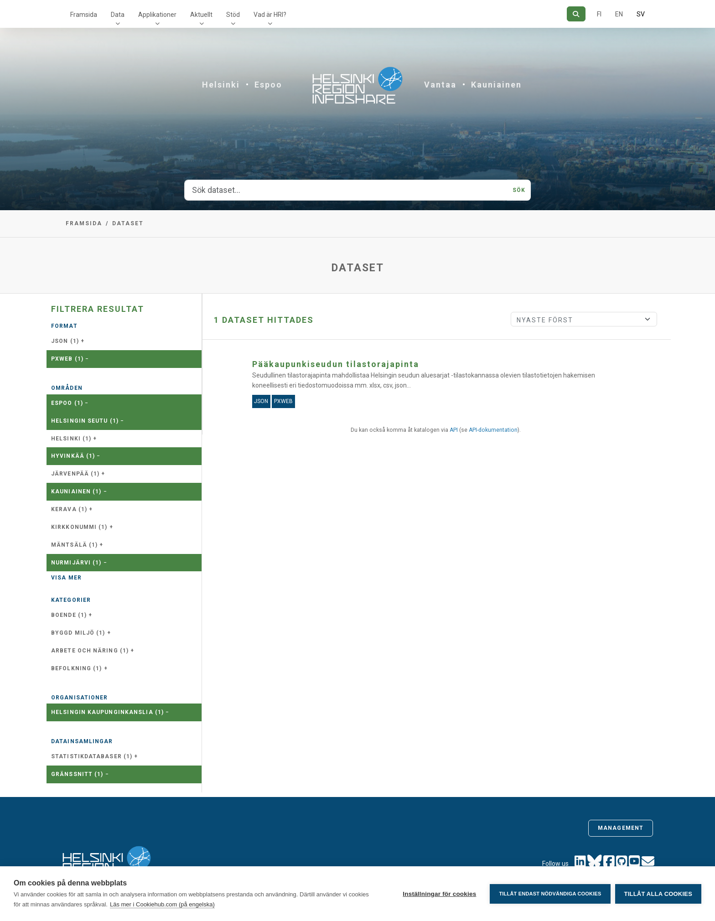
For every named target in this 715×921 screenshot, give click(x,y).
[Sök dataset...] (346, 190)
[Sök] (576, 13)
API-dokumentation (493, 430)
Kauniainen (496, 84)
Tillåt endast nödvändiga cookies (550, 893)
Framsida (83, 14)
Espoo (268, 84)
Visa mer (66, 577)
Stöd (233, 14)
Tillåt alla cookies (658, 893)
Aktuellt (201, 14)
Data (117, 14)
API (454, 430)
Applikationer (157, 14)
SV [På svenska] (641, 14)
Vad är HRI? (270, 14)
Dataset (128, 223)
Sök (519, 190)
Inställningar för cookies (439, 893)
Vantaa (440, 84)
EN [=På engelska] (619, 14)
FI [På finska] (599, 14)
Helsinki (221, 84)
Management (620, 828)
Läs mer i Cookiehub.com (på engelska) (162, 904)
